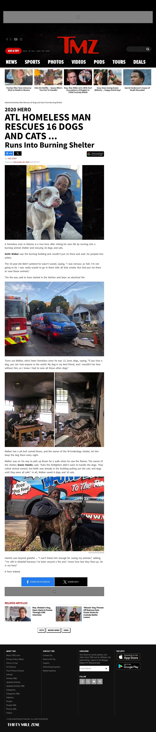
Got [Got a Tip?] (13, 51)
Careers (46, 663)
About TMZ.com (13, 655)
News (11, 62)
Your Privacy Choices (15, 671)
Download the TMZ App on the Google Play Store (128, 666)
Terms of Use (12, 663)
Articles (9, 674)
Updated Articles (13, 682)
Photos (56, 62)
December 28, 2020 (21, 162)
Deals (139, 62)
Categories (10, 690)
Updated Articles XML (15, 686)
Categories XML (13, 694)
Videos (79, 62)
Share (38, 582)
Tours (118, 62)
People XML (11, 705)
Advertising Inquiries (51, 667)
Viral (66, 630)
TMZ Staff (11, 158)
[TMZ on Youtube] (16, 39)
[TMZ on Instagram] (21, 39)
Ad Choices (11, 667)
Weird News (53, 630)
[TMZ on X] (11, 39)
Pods (99, 62)
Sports (32, 62)
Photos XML (11, 709)
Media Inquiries (49, 671)
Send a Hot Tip (49, 659)
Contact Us (47, 655)
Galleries (10, 697)
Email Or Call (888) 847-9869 (36, 51)
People (9, 701)
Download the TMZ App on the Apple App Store (128, 656)
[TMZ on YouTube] (94, 681)
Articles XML (11, 678)
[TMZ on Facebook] (7, 39)
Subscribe (106, 668)
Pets (41, 630)
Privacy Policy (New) (15, 659)
